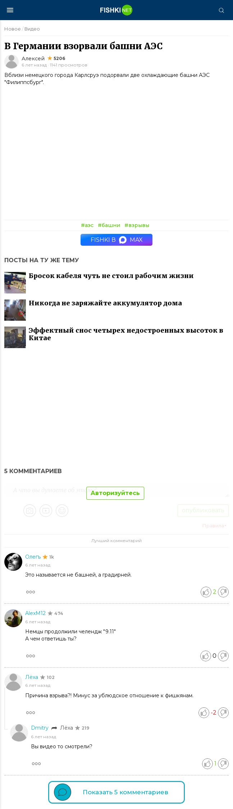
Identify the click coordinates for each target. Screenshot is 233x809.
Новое (12, 29)
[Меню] (10, 10)
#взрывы (136, 225)
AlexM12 (36, 613)
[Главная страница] (116, 10)
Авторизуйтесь (115, 493)
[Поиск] (221, 10)
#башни (109, 225)
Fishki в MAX (117, 240)
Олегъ (33, 557)
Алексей (33, 58)
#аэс (87, 225)
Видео (32, 29)
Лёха (32, 677)
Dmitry (40, 728)
